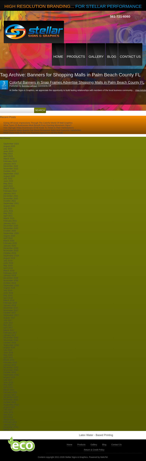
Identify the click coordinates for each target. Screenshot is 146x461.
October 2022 (9, 171)
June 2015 (8, 382)
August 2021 (9, 206)
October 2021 (9, 201)
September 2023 (11, 144)
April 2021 (8, 216)
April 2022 (8, 186)
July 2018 (7, 290)
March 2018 (8, 300)
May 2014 (7, 414)
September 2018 (11, 285)
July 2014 (7, 409)
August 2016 (9, 347)
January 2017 (9, 335)
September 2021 (11, 203)
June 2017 (8, 323)
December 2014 (10, 397)
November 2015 (10, 370)
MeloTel (104, 457)
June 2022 (8, 181)
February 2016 (10, 362)
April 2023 (8, 156)
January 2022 (9, 193)
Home (58, 56)
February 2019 (10, 273)
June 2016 (8, 352)
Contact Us (130, 56)
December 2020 (10, 226)
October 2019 (9, 253)
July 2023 (7, 149)
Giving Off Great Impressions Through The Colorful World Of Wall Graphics (37, 123)
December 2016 (10, 337)
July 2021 (7, 208)
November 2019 (10, 250)
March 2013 (8, 429)
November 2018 (10, 280)
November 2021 (10, 198)
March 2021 (8, 218)
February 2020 (10, 243)
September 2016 (11, 345)
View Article (140, 90)
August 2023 (9, 146)
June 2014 (8, 412)
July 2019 (7, 260)
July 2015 (7, 380)
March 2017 (8, 330)
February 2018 (10, 303)
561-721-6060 (120, 16)
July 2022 (7, 178)
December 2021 (10, 196)
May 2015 (7, 385)
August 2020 (9, 236)
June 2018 (8, 293)
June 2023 (8, 151)
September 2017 (11, 315)
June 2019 (8, 263)
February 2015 (10, 392)
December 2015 (10, 367)
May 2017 (7, 325)
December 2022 (10, 166)
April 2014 (8, 417)
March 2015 (8, 390)
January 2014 (9, 424)
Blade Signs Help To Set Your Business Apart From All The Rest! (33, 133)
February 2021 (10, 221)
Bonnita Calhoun (29, 86)
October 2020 (9, 231)
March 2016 (8, 360)
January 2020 (9, 245)
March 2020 (8, 240)
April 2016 (8, 357)
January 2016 (9, 365)
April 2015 (8, 387)
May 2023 (7, 153)
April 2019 (8, 268)
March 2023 (8, 158)
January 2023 (9, 163)
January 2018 (9, 305)
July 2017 (7, 320)
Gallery (96, 56)
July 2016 (7, 350)
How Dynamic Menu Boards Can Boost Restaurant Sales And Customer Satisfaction (42, 130)
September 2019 (11, 255)
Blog (111, 56)
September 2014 (11, 405)
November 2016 (10, 340)
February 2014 (10, 422)
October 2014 (9, 402)
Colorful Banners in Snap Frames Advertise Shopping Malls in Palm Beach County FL (76, 82)
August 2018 (9, 288)
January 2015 (9, 395)
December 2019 (10, 248)
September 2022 (11, 173)
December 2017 (10, 308)
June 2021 (8, 211)
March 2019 (8, 270)
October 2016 (9, 342)
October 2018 (9, 283)
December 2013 (10, 427)
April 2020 (8, 238)
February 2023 (10, 161)
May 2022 (7, 183)
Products (76, 56)
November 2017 (10, 310)
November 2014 (10, 400)
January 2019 (9, 275)
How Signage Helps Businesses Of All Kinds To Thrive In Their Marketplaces (38, 128)
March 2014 (8, 420)
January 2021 (9, 223)
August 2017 (9, 318)
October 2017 (9, 313)
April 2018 (8, 298)
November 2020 (10, 228)
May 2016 (7, 355)
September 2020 (11, 233)
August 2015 (9, 377)
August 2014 (9, 407)
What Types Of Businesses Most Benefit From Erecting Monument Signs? (37, 125)
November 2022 (10, 168)
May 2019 (7, 265)
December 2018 (10, 278)
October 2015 (9, 372)
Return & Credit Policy (94, 450)
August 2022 (9, 176)
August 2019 (9, 258)
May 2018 (7, 295)
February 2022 (10, 191)
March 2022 (8, 188)
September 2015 (11, 375)
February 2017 (10, 333)
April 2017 (8, 327)
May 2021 (7, 213)
